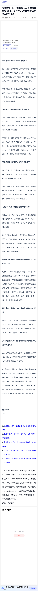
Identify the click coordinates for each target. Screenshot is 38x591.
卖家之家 (11, 503)
